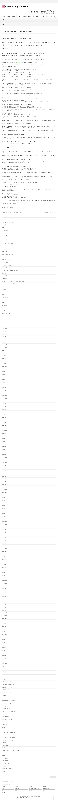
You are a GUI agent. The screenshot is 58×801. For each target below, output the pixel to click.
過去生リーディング (6, 246)
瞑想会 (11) (4, 705)
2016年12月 (4, 580)
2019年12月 (4, 489)
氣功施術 (44, 786)
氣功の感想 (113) (5, 745)
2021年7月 (4, 438)
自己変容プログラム (46, 788)
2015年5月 (4, 626)
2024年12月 (4, 344)
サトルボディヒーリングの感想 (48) (8, 740)
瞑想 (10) (4, 755)
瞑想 (3, 302)
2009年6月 (4, 666)
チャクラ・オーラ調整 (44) (7, 713)
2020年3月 (4, 481)
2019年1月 (4, 519)
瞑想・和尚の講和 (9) (6, 681)
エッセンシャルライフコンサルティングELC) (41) (12, 750)
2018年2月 (4, 543)
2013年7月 (4, 647)
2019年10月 (4, 494)
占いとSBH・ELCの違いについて (50, 212)
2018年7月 (4, 532)
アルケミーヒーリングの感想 (8, 222)
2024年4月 (4, 355)
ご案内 (16, 786)
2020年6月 (4, 473)
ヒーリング (26, 42)
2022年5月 (4, 411)
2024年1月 (4, 363)
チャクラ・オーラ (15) (6, 703)
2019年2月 (4, 516)
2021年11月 (4, 427)
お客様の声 (3, 788)
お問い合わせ (31, 786)
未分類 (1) (4, 771)
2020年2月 (4, 484)
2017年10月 (4, 553)
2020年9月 (4, 465)
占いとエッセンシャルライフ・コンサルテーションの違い (12, 212)
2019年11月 (4, 492)
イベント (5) (4, 679)
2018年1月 (4, 545)
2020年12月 (4, 457)
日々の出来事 (5, 230)
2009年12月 (4, 661)
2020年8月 (4, 468)
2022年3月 (4, 417)
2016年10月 (4, 586)
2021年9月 (4, 433)
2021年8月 (4, 435)
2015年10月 (4, 618)
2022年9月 (4, 401)
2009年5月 (4, 669)
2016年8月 (4, 591)
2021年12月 (4, 425)
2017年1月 (4, 578)
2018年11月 (4, 524)
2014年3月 (4, 639)
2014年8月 (4, 636)
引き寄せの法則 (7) (6, 747)
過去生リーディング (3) (7, 687)
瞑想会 (3, 227)
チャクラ (4, 310)
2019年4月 (4, 510)
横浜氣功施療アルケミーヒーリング (28, 796)
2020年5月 (4, 476)
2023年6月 (4, 379)
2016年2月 (4, 607)
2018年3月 (4, 540)
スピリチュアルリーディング (8, 249)
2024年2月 (4, 360)
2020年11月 (4, 460)
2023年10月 (4, 368)
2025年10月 (4, 328)
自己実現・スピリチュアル (7, 243)
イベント (4, 232)
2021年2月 (4, 452)
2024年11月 (4, 347)
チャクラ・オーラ (5, 257)
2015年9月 (4, 620)
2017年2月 (4, 575)
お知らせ (4, 273)
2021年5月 (4, 444)
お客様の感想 (5, 262)
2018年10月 (4, 527)
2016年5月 (4, 599)
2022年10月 (4, 398)
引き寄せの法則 (5, 297)
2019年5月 (4, 508)
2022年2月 (4, 419)
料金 (16, 790)
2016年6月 (4, 596)
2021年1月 (4, 454)
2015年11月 (4, 615)
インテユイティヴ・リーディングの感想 (10, 270)
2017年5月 (4, 567)
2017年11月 (4, 551)
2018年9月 (4, 529)
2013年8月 (4, 645)
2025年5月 (4, 339)
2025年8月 (4, 331)
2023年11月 (4, 366)
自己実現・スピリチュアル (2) (8, 689)
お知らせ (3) (4, 724)
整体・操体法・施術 (6, 259)
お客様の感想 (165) (6, 716)
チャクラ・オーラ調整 (6, 265)
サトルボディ (5, 307)
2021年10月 (4, 430)
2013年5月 (4, 653)
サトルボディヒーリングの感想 (8, 283)
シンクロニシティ (5, 241)
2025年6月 (4, 336)
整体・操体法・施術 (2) (7, 719)
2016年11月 (4, 583)
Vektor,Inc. (35, 797)
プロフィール (31, 790)
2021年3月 (4, 449)
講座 (43, 790)
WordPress (23, 797)
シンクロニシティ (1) (6, 692)
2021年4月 (4, 446)
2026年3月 (4, 326)
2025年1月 (4, 342)
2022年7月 (4, 406)
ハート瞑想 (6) (5, 758)
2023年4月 (4, 385)
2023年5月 (4, 382)
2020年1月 (4, 486)
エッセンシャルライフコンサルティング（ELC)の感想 (13, 281)
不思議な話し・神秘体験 (7, 313)
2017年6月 (4, 564)
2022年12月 (4, 393)
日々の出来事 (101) (6, 722)
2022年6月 (4, 409)
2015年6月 (4, 623)
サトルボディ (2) (5, 763)
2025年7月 (4, 334)
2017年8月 (4, 559)
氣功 (3, 294)
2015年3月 (4, 628)
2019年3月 (4, 513)
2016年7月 (4, 594)
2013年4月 (4, 655)
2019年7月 (4, 502)
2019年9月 (4, 497)
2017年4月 (4, 569)
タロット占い (17, 62)
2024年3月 (4, 358)
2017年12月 (4, 548)
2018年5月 (4, 535)
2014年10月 (4, 634)
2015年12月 (4, 612)
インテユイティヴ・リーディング (8, 289)
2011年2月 (4, 658)
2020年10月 (4, 462)
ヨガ (3, 238)
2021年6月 (4, 441)
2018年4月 (4, 537)
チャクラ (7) (4, 766)
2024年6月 (4, 352)
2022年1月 (4, 422)
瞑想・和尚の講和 (5, 251)
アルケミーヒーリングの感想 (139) (9, 711)
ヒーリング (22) (5, 697)
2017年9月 (4, 556)
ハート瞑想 (4, 278)
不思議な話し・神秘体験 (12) (8, 768)
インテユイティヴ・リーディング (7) (9, 732)
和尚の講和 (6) (5, 760)
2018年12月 (4, 521)
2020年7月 (4, 470)
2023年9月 (4, 371)
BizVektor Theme (29, 797)
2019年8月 (4, 500)
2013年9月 (4, 642)
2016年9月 (4, 588)
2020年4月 (4, 478)
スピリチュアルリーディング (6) (8, 684)
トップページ (4, 786)
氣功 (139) (4, 742)
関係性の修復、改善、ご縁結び (8, 254)
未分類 (3, 316)
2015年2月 (4, 631)
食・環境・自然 (5, 224)
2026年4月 (4, 323)
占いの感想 (4, 275)
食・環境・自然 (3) (6, 708)
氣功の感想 (4, 267)
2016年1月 (4, 610)
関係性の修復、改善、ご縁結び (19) (9, 700)
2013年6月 (4, 650)
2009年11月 (4, 663)
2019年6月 (4, 505)
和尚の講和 (4, 305)
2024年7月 (4, 350)
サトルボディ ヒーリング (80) (8, 737)
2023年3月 (4, 387)
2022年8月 (4, 403)
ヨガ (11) (4, 695)
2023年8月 (4, 374)
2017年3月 (4, 572)
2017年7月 (4, 561)
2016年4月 (4, 602)
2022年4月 (4, 414)
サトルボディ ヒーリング (7, 291)
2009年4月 (4, 671)
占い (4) (3, 727)
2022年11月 (4, 395)
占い (3, 286)
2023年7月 (4, 377)
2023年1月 (4, 390)
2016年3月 (4, 604)
